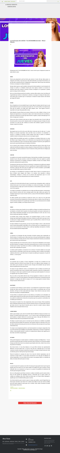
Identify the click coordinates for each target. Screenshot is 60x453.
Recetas (17, 441)
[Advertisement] (38, 10)
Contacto (4, 442)
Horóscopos (7, 441)
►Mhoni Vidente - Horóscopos (9, 1)
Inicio (3, 441)
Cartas (21, 441)
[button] (10, 44)
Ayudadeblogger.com (33, 449)
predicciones (12, 441)
